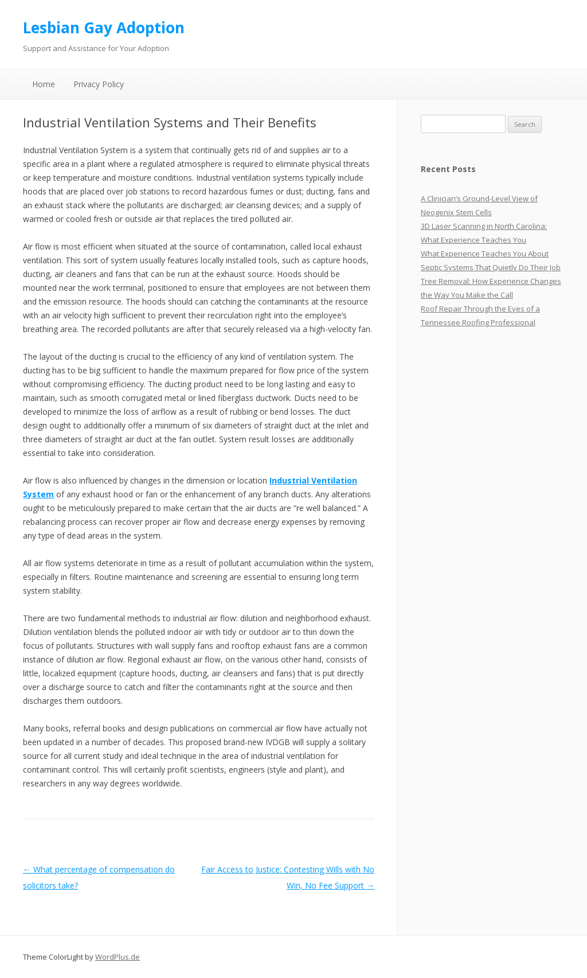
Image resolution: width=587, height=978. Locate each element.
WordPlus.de (117, 957)
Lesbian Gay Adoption (104, 27)
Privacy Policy (98, 84)
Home (43, 84)
